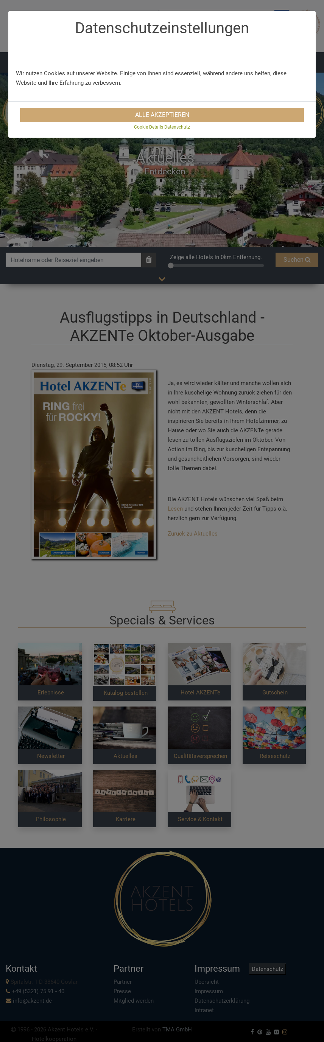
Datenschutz (177, 127)
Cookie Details (148, 127)
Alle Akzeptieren (162, 114)
